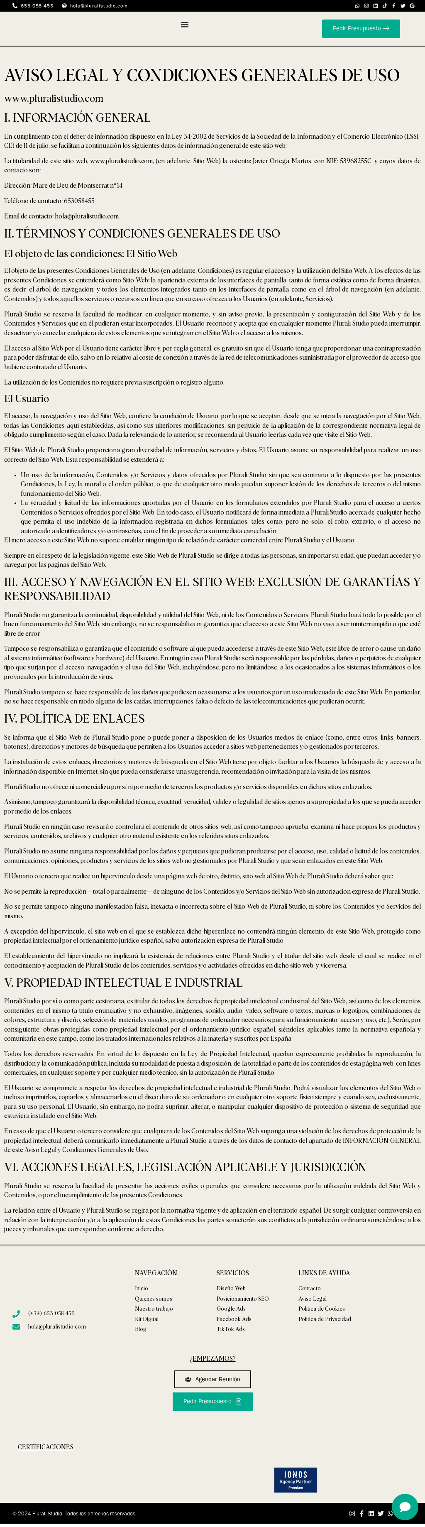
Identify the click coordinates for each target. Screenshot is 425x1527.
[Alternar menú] (185, 24)
